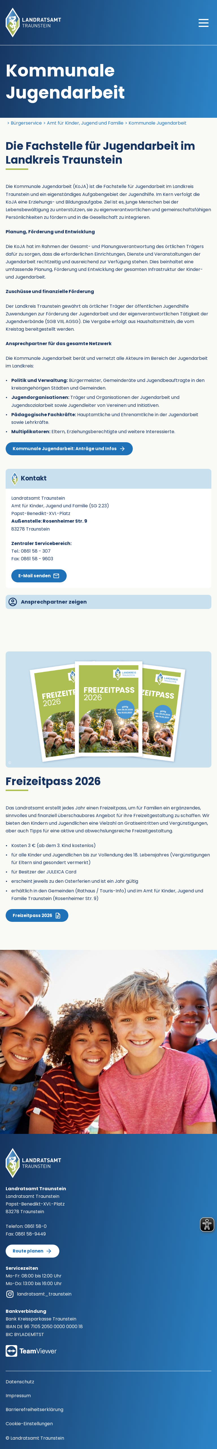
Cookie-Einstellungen (29, 1423)
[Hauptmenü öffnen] (203, 23)
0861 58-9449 (30, 1234)
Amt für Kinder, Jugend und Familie (85, 123)
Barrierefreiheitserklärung (34, 1409)
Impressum (18, 1395)
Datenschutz (20, 1382)
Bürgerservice (26, 123)
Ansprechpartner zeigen (47, 602)
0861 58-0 (36, 1226)
